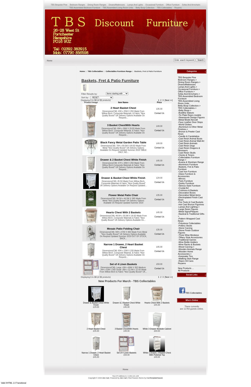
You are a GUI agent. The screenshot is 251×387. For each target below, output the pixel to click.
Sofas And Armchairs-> (189, 94)
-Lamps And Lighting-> (188, 207)
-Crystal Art (183, 188)
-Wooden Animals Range (190, 249)
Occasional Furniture (155, 5)
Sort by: (85, 97)
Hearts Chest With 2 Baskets (123, 212)
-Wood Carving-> (186, 247)
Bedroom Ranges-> (187, 80)
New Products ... (186, 268)
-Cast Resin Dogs (186, 145)
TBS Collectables (95, 71)
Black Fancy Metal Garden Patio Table (123, 142)
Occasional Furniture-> (189, 89)
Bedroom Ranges (77, 5)
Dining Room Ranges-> (189, 82)
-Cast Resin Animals (187, 143)
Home (49, 61)
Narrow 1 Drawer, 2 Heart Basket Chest (123, 246)
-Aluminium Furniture (188, 164)
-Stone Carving (185, 228)
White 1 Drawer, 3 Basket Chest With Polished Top (157, 354)
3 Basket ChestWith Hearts (123, 125)
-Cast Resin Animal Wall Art (191, 141)
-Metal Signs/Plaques (188, 211)
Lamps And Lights (135, 5)
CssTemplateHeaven (155, 378)
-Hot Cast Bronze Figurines (191, 204)
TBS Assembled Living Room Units (118, 8)
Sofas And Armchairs (191, 5)
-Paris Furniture (185, 181)
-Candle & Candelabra (188, 136)
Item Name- (123, 102)
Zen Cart (105, 378)
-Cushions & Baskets (188, 190)
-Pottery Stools (185, 225)
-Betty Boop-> (184, 110)
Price (159, 102)
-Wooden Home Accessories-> (185, 252)
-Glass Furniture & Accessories (186, 175)
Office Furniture (173, 5)
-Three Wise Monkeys (188, 235)
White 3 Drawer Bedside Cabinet (157, 329)
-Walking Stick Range (188, 258)
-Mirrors (181, 178)
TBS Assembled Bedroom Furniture (84, 8)
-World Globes (185, 124)
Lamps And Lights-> (187, 87)
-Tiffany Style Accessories (190, 237)
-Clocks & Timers (186, 155)
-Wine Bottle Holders (188, 242)
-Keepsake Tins (185, 256)
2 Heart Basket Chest (123, 107)
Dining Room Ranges (96, 5)
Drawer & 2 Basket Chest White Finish (123, 159)
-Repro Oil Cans (185, 261)
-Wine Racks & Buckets (189, 244)
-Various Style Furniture (189, 185)
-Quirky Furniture (186, 183)
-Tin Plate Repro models (189, 115)
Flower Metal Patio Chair (123, 195)
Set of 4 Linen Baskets (123, 264)
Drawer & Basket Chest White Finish (123, 177)
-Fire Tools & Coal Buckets (190, 202)
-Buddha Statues (186, 113)
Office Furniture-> (186, 91)
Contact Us (159, 113)
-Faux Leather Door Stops (190, 122)
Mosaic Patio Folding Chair (123, 228)
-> (187, 108)
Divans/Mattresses (117, 5)
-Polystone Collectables (189, 223)
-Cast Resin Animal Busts (190, 138)
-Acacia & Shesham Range (191, 162)
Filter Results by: (89, 94)
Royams (178, 8)
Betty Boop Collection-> (189, 105)
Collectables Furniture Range (119, 71)
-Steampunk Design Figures (191, 117)
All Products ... (185, 270)
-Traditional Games (187, 240)
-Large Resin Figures (188, 209)
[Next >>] (169, 100)
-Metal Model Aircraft (188, 120)
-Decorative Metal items (189, 195)
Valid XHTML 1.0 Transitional (13, 383)
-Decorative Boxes (187, 193)
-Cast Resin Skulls (187, 153)
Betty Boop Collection (145, 8)
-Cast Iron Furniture (187, 171)
